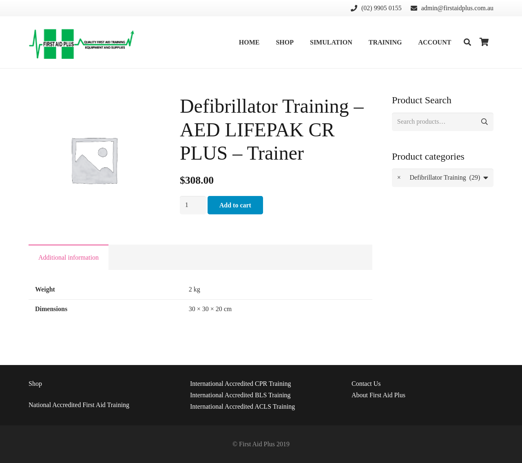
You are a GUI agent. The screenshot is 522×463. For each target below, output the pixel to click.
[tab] (68, 257)
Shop (35, 383)
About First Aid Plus (378, 395)
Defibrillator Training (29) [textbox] (438, 178)
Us (366, 383)
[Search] (467, 42)
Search (484, 122)
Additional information (68, 257)
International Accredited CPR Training (240, 383)
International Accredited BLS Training (240, 395)
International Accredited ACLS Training (242, 406)
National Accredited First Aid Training (79, 404)
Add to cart (235, 205)
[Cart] (484, 42)
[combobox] (442, 178)
